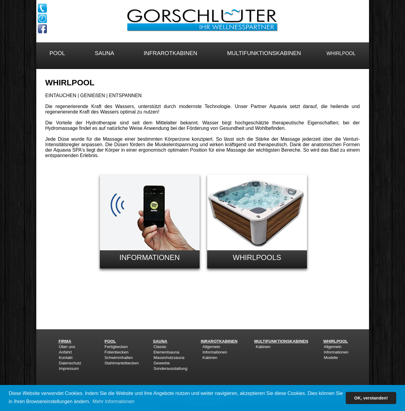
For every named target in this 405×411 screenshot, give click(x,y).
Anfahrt (65, 352)
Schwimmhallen (119, 357)
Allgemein (211, 346)
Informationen (215, 352)
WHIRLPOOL (340, 53)
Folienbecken (117, 352)
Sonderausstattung (171, 368)
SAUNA (104, 53)
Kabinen (210, 357)
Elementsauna (166, 352)
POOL (57, 53)
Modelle (331, 357)
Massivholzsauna (169, 357)
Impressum (69, 368)
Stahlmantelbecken (122, 363)
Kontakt (66, 357)
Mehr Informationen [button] (114, 401)
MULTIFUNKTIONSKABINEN (264, 53)
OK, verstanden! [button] (371, 398)
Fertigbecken (116, 346)
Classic (160, 346)
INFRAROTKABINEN (170, 53)
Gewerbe (162, 363)
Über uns (67, 346)
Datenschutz (70, 363)
